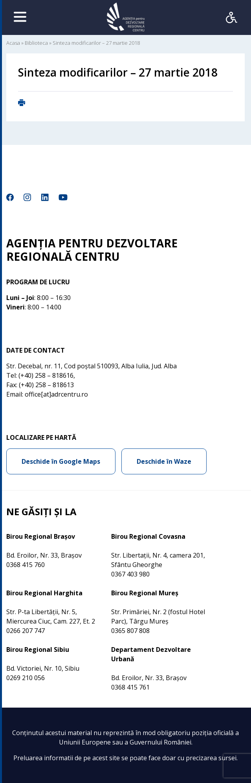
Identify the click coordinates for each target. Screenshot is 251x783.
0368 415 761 (130, 687)
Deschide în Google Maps (61, 461)
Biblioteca (36, 42)
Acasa (13, 42)
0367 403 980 (130, 574)
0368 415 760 (25, 564)
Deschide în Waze (164, 461)
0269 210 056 (25, 677)
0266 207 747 (25, 630)
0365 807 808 (130, 630)
